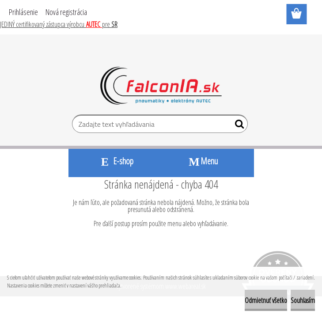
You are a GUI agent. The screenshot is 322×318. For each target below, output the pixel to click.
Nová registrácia (66, 12)
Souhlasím (303, 300)
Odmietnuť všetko (266, 300)
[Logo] (161, 86)
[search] (237, 126)
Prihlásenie (23, 12)
